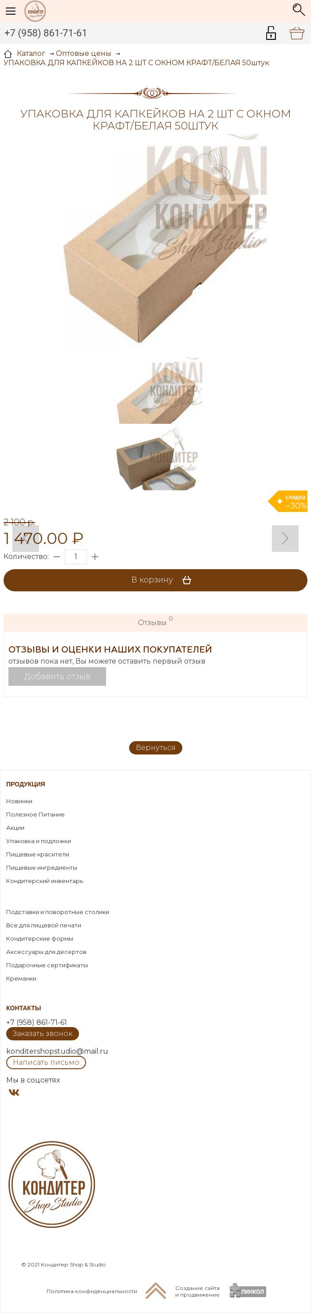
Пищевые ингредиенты (41, 867)
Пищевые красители (37, 854)
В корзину (164, 580)
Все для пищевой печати (43, 925)
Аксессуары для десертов (46, 951)
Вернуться (156, 747)
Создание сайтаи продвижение (197, 1291)
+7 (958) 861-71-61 (45, 33)
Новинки (19, 801)
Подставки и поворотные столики (57, 911)
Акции (15, 827)
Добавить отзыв (57, 676)
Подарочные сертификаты (47, 965)
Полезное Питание (35, 814)
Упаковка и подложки (38, 840)
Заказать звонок (42, 1033)
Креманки (21, 978)
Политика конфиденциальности (92, 1291)
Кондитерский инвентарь (44, 880)
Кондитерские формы (39, 938)
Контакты (23, 1008)
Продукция (25, 784)
